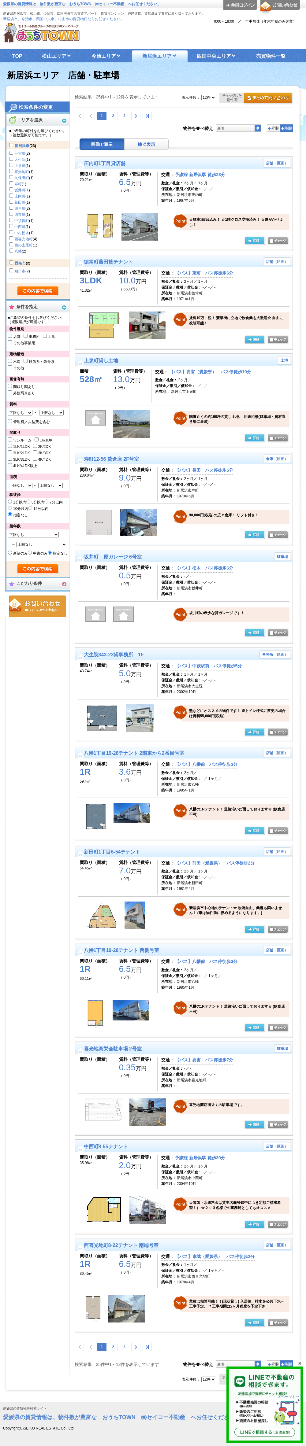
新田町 (19, 202)
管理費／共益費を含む (31, 422)
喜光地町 (21, 172)
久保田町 (21, 178)
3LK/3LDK (21, 459)
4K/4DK (44, 459)
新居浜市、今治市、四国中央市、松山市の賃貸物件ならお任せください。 (63, 19)
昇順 (273, 128)
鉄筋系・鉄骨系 (41, 362)
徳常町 (19, 214)
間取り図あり (24, 387)
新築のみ (20, 553)
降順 (286, 128)
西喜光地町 (23, 239)
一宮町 (19, 153)
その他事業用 (24, 343)
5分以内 (38, 502)
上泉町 (19, 166)
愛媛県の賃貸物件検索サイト (25, 1408)
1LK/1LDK (21, 446)
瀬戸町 (19, 208)
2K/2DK (44, 446)
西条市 (20, 263)
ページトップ (292, 1397)
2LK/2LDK (21, 453)
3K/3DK (44, 453)
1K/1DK (46, 440)
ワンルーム (22, 440)
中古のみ (40, 553)
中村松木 (21, 233)
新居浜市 (22, 146)
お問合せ (37, 606)
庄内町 (19, 196)
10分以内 (20, 509)
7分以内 (56, 502)
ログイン (240, 5)
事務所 (34, 336)
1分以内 (19, 502)
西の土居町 (23, 245)
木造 (17, 362)
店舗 (17, 336)
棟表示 (146, 144)
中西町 (19, 227)
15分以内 (40, 509)
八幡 (18, 251)
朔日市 (19, 271)
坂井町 (19, 190)
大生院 (19, 159)
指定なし (20, 515)
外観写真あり (24, 393)
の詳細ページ (254, 241)
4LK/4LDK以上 (25, 466)
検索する (38, 291)
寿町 (18, 184)
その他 (18, 368)
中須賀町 (21, 221)
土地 (51, 336)
